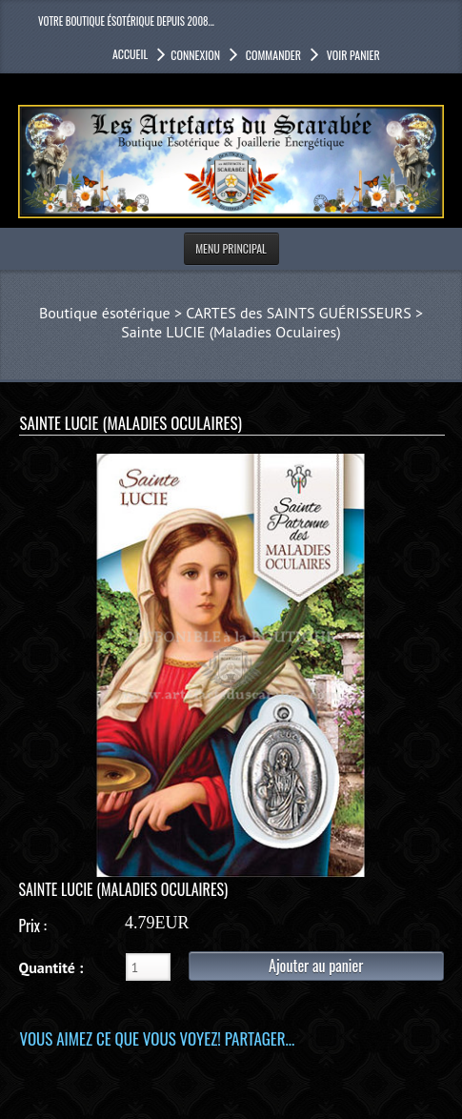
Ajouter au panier (316, 965)
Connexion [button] (195, 55)
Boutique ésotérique (105, 312)
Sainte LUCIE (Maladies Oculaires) (231, 331)
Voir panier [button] (352, 55)
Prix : (32, 925)
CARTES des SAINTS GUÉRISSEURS (298, 312)
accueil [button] (130, 54)
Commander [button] (272, 55)
